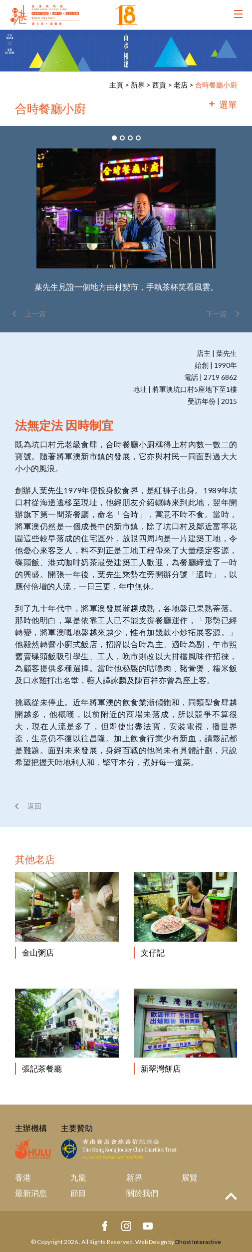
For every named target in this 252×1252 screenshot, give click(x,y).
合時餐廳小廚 (216, 84)
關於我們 (142, 1193)
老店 (181, 84)
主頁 (116, 84)
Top (231, 1196)
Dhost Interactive (198, 1242)
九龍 (78, 1177)
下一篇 (216, 313)
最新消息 (31, 1193)
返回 (34, 806)
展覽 (190, 1177)
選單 (228, 104)
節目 (78, 1193)
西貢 (159, 84)
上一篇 (35, 313)
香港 (23, 1177)
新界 (138, 84)
